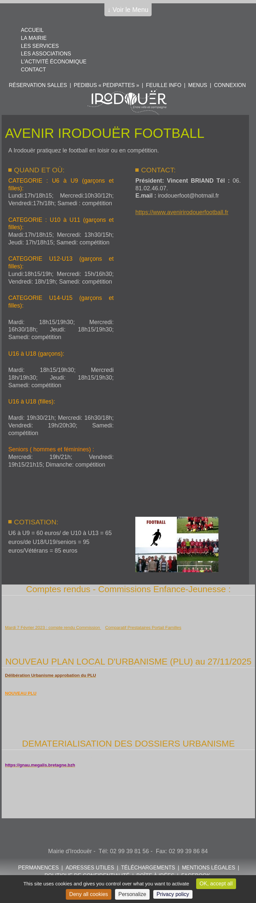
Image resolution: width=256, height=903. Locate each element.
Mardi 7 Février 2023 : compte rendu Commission (53, 627)
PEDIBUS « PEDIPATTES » (106, 85)
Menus (197, 85)
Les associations (46, 53)
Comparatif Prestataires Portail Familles (143, 627)
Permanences (38, 867)
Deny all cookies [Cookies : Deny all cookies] (88, 894)
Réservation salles (38, 85)
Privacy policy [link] (173, 894)
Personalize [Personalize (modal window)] (132, 894)
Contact (33, 69)
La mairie (34, 38)
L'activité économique (53, 61)
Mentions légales (208, 867)
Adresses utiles (89, 867)
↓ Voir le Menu (128, 9)
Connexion (230, 85)
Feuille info (163, 85)
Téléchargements (148, 867)
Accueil (32, 30)
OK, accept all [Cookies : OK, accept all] (216, 883)
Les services (40, 46)
